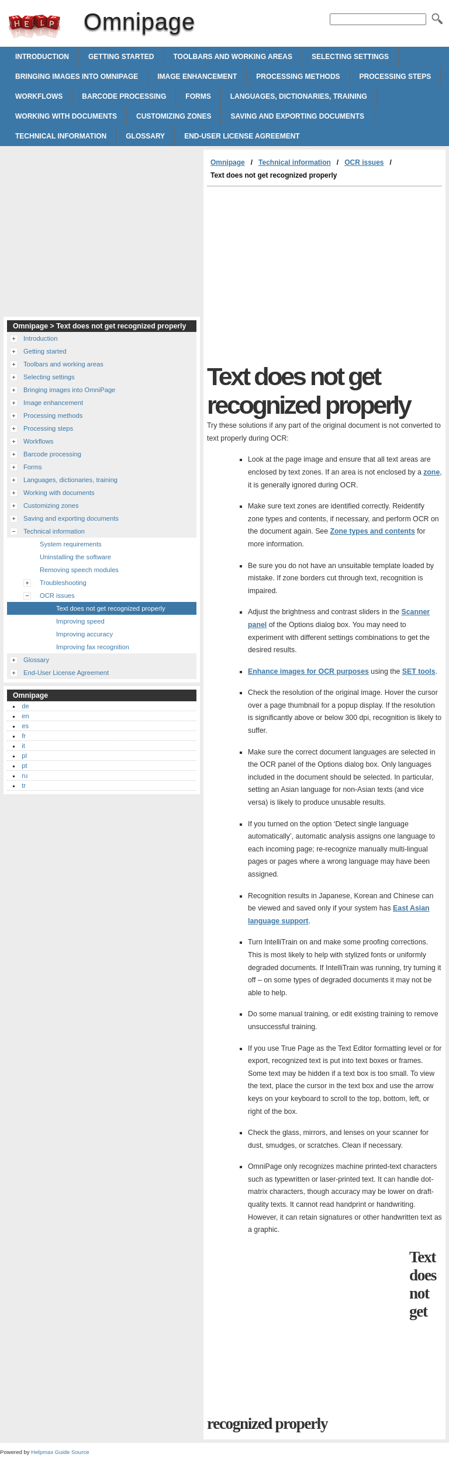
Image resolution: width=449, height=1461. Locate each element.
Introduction (42, 57)
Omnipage (34, 26)
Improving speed (80, 621)
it (23, 745)
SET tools (419, 671)
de (25, 705)
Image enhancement (197, 76)
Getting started (121, 57)
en (25, 715)
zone (431, 472)
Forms (197, 96)
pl (24, 755)
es (25, 725)
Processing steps (395, 76)
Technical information (60, 136)
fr (24, 735)
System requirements (71, 544)
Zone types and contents (372, 531)
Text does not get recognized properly (110, 608)
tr (24, 785)
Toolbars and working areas (232, 57)
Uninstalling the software (75, 556)
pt (24, 765)
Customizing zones (173, 116)
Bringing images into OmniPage (76, 76)
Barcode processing (124, 96)
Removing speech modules (79, 569)
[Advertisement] (305, 274)
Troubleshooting (63, 582)
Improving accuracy (84, 634)
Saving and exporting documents (297, 116)
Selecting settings (350, 57)
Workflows (39, 96)
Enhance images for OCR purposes (308, 671)
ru (24, 775)
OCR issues (364, 162)
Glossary (145, 136)
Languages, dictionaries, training (298, 96)
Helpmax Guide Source (60, 1452)
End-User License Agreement (242, 136)
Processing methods (298, 76)
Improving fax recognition (92, 646)
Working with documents (66, 116)
